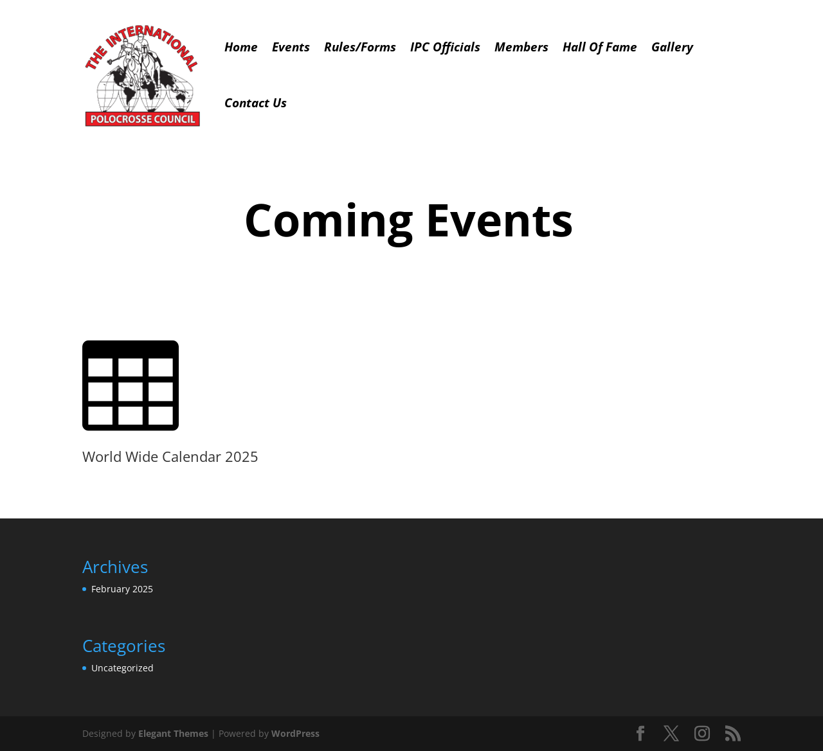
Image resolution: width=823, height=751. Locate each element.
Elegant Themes (173, 733)
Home (241, 47)
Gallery (672, 47)
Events (291, 47)
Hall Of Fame (600, 47)
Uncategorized (122, 668)
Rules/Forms (360, 47)
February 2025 (122, 589)
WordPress (295, 733)
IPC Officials (445, 47)
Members (521, 47)
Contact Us (255, 102)
